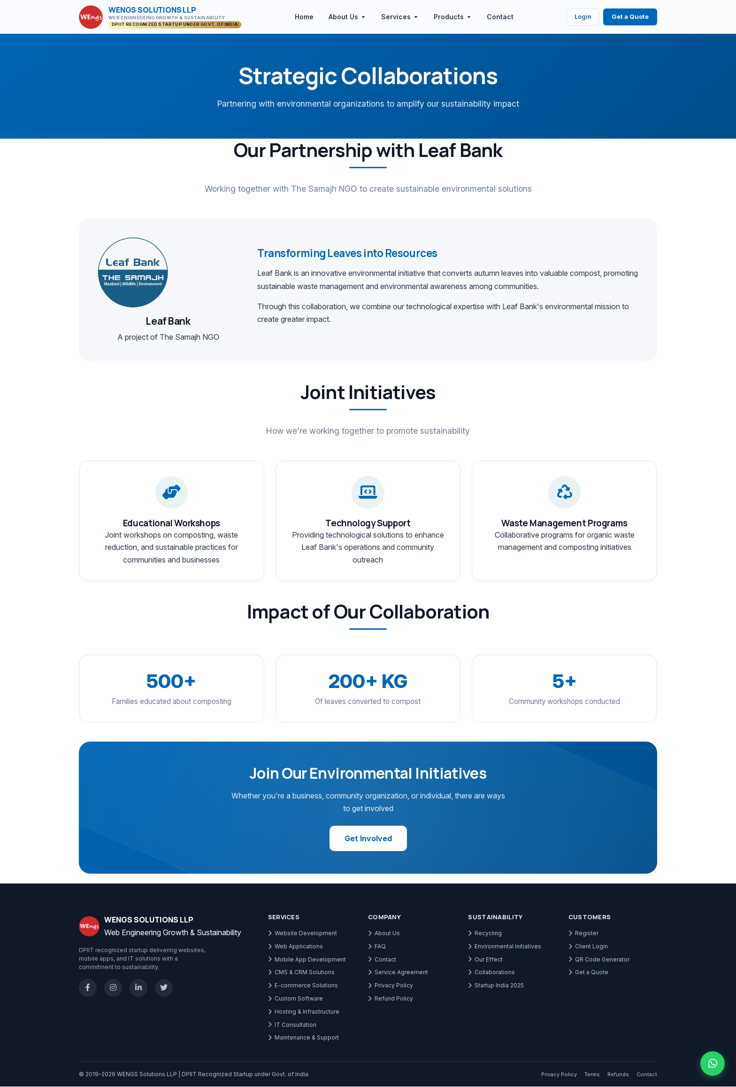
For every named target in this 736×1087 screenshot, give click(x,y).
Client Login (588, 946)
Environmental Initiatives (504, 946)
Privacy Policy (390, 985)
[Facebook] (88, 988)
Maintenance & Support (303, 1037)
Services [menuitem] (400, 17)
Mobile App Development (307, 959)
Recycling (485, 933)
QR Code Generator (598, 959)
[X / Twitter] (164, 988)
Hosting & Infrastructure (303, 1011)
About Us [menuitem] (347, 17)
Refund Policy (390, 998)
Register (583, 933)
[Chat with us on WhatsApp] (712, 1063)
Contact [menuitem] (500, 17)
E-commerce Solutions (303, 985)
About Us (384, 933)
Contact (382, 959)
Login (583, 16)
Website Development (302, 933)
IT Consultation (292, 1024)
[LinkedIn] (138, 988)
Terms (592, 1074)
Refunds (618, 1074)
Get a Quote (630, 16)
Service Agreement (398, 972)
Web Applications (295, 946)
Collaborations (491, 972)
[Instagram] (113, 988)
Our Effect (485, 959)
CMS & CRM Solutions (301, 972)
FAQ (377, 946)
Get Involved (368, 839)
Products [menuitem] (453, 17)
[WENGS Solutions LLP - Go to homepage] (160, 17)
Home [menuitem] (304, 17)
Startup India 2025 (496, 985)
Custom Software (295, 998)
